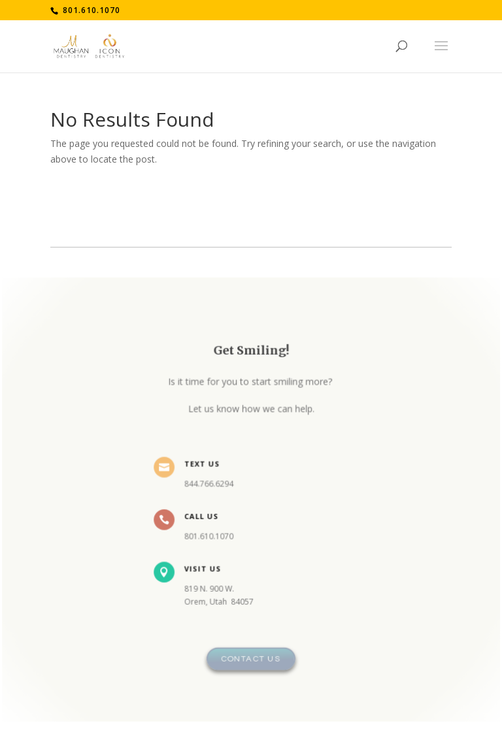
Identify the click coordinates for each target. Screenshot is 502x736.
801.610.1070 (90, 10)
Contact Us (251, 653)
